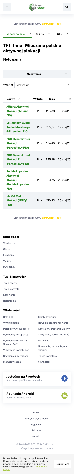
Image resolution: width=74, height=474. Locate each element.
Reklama (36, 430)
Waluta (38, 99)
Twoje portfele (11, 289)
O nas (36, 412)
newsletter (44, 361)
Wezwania (43, 340)
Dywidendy (9, 266)
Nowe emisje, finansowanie (53, 322)
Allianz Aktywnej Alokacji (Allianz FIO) (17, 111)
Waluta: (37, 85)
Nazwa (10, 99)
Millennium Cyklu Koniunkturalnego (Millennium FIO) (18, 127)
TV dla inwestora (47, 356)
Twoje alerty (10, 283)
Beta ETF (8, 317)
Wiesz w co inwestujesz (16, 350)
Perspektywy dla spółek (16, 328)
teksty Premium (47, 317)
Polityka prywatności (36, 418)
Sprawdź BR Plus (51, 23)
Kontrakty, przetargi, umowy (54, 328)
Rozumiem (62, 464)
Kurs (52, 99)
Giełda (6, 249)
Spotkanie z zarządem (15, 356)
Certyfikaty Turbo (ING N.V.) (53, 334)
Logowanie (9, 294)
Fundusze (8, 255)
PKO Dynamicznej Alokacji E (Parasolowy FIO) (18, 159)
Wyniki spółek (11, 322)
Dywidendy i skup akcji (15, 334)
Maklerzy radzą (12, 361)
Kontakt (36, 436)
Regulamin (36, 424)
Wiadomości (9, 243)
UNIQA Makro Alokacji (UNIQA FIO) (17, 200)
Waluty (7, 261)
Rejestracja (9, 300)
